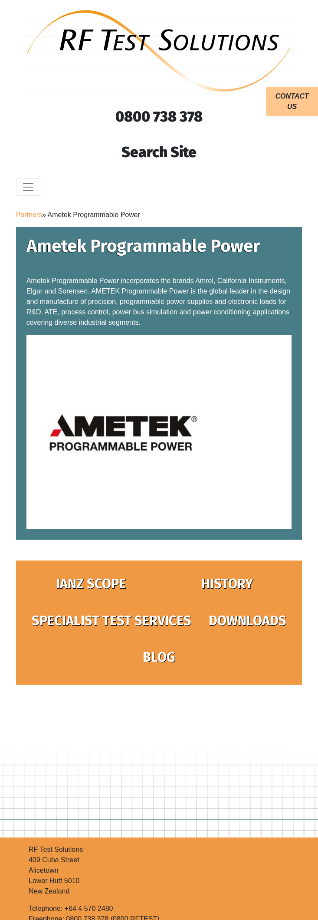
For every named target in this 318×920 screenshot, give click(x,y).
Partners (29, 214)
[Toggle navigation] (28, 187)
